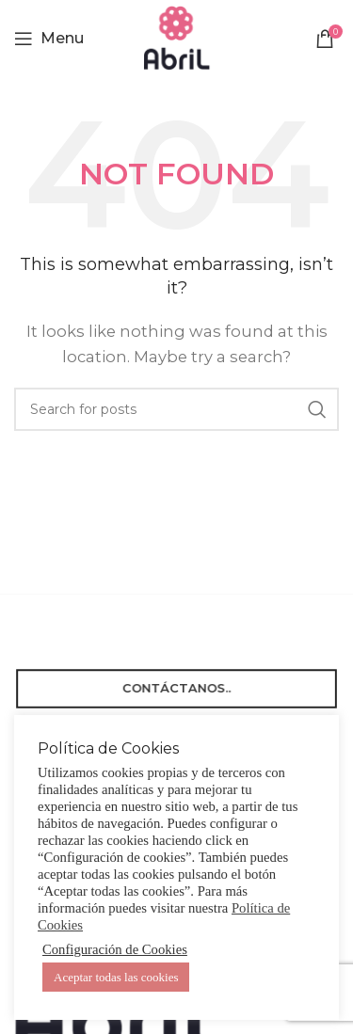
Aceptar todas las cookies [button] (116, 977)
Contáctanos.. (176, 687)
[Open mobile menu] (49, 38)
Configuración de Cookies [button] (114, 949)
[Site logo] (177, 36)
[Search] (176, 409)
